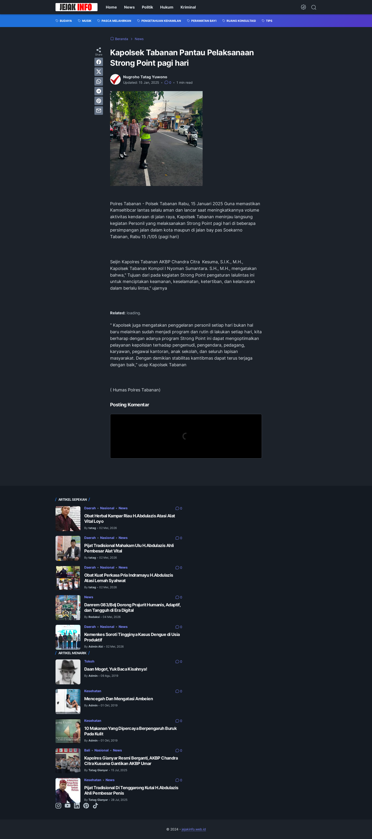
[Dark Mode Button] (303, 7)
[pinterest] (98, 101)
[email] (98, 110)
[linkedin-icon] (77, 806)
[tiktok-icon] (95, 806)
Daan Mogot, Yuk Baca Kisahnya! (115, 669)
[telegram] (98, 91)
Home (111, 7)
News (129, 7)
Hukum (166, 7)
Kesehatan (92, 691)
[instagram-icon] (58, 806)
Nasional (107, 508)
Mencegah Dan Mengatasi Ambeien (118, 698)
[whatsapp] (98, 81)
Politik (147, 7)
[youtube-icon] (67, 806)
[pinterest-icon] (86, 806)
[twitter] (98, 71)
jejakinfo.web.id (194, 829)
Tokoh (89, 661)
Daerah (90, 508)
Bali (87, 750)
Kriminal (188, 7)
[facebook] (98, 62)
